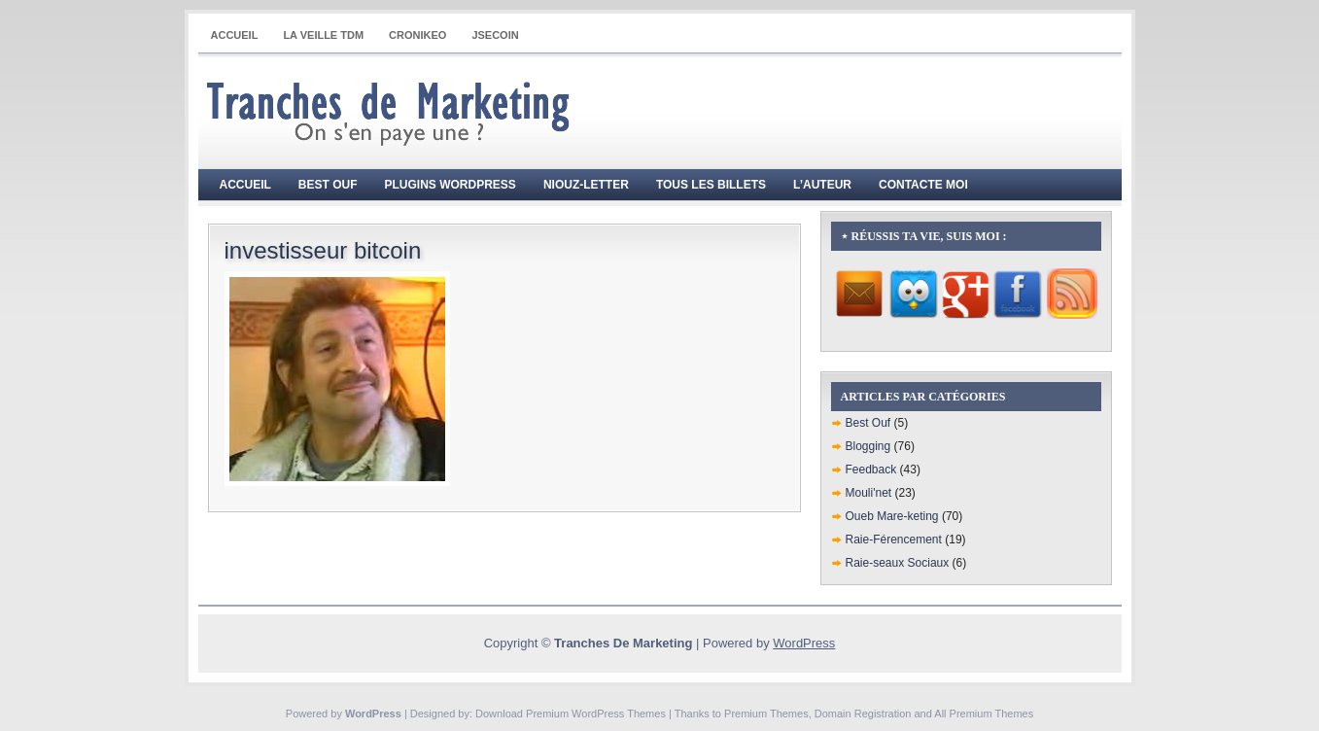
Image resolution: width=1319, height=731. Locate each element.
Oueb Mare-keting (892, 516)
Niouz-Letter (586, 184)
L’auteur (822, 184)
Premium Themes (766, 713)
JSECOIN (494, 35)
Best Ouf (328, 184)
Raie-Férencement (894, 539)
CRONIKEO (417, 35)
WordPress (804, 643)
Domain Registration (863, 713)
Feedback (871, 469)
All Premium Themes (983, 713)
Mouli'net (869, 493)
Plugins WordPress (450, 184)
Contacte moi (923, 184)
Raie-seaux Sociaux (898, 563)
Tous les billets (711, 184)
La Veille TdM (323, 35)
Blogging (868, 446)
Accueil (235, 35)
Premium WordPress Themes (596, 713)
